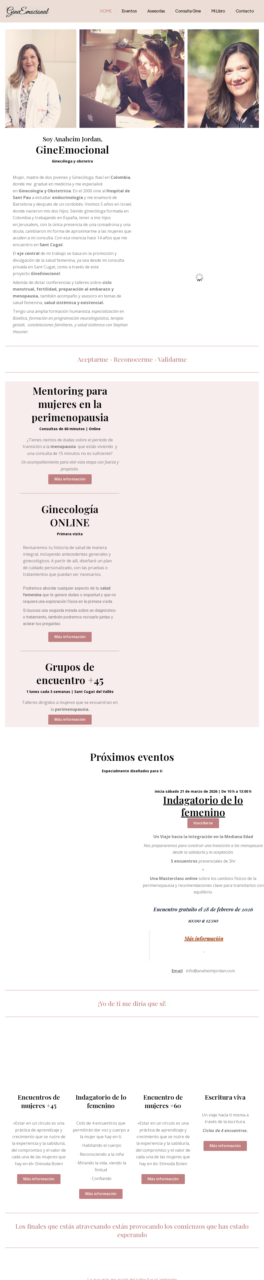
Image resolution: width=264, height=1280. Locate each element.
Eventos (129, 11)
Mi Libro (218, 11)
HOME (105, 11)
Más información (203, 938)
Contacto (245, 11)
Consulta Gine (188, 11)
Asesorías (156, 11)
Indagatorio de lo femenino (203, 806)
